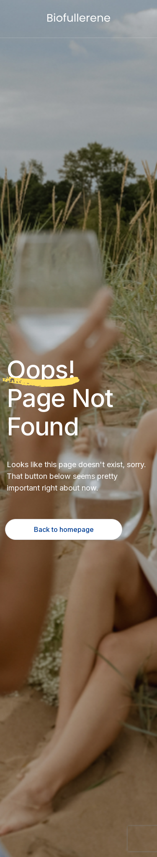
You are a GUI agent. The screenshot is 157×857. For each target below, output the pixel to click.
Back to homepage (64, 529)
